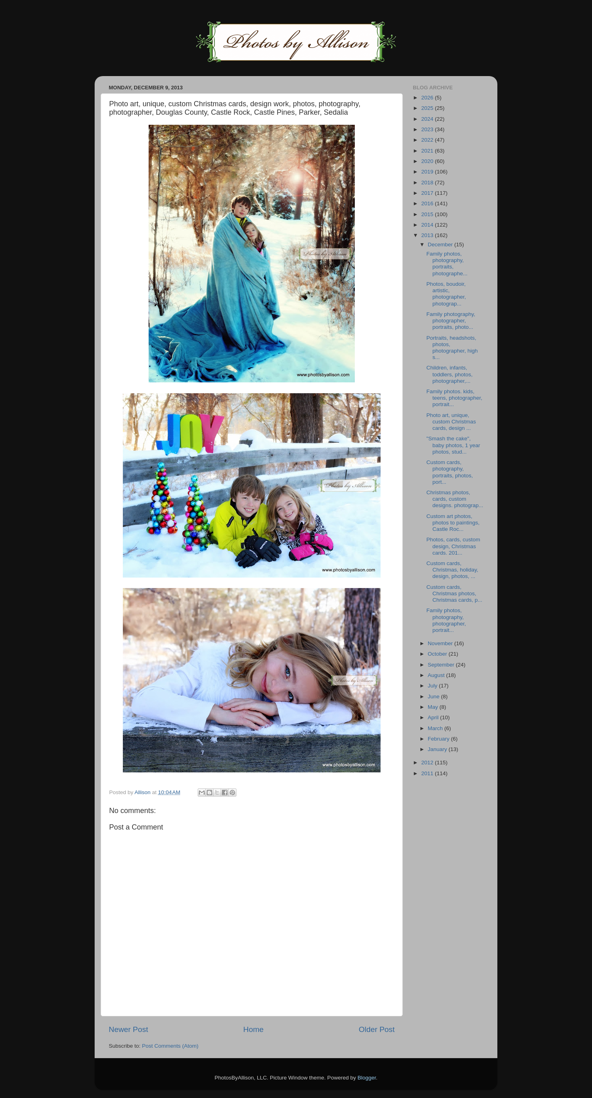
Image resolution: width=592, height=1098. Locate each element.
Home (253, 1029)
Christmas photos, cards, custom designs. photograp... (454, 498)
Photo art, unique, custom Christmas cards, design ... (451, 421)
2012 (428, 763)
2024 (428, 119)
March (436, 728)
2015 (428, 214)
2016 (428, 203)
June (434, 696)
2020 (428, 161)
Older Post (377, 1029)
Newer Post (128, 1029)
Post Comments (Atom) (170, 1046)
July (433, 686)
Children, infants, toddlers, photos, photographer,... (449, 374)
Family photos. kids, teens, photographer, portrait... (454, 397)
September (442, 665)
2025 (428, 108)
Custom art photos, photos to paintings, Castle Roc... (453, 522)
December (441, 244)
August (437, 675)
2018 (428, 183)
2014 (428, 225)
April (434, 717)
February (439, 739)
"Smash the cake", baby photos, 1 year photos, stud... (453, 444)
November (441, 643)
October (438, 654)
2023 (428, 129)
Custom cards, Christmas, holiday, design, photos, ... (452, 569)
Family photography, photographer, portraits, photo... (450, 320)
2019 (428, 172)
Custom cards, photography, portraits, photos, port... (449, 472)
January (438, 749)
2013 (428, 235)
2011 (428, 773)
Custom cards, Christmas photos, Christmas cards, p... (454, 593)
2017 (428, 193)
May (433, 707)
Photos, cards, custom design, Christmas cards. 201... (453, 546)
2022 (428, 140)
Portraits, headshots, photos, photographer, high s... (452, 348)
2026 (428, 98)
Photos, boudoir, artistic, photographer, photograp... (446, 294)
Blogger (367, 1078)
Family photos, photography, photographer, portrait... (446, 620)
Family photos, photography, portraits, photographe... (447, 264)
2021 (428, 151)
